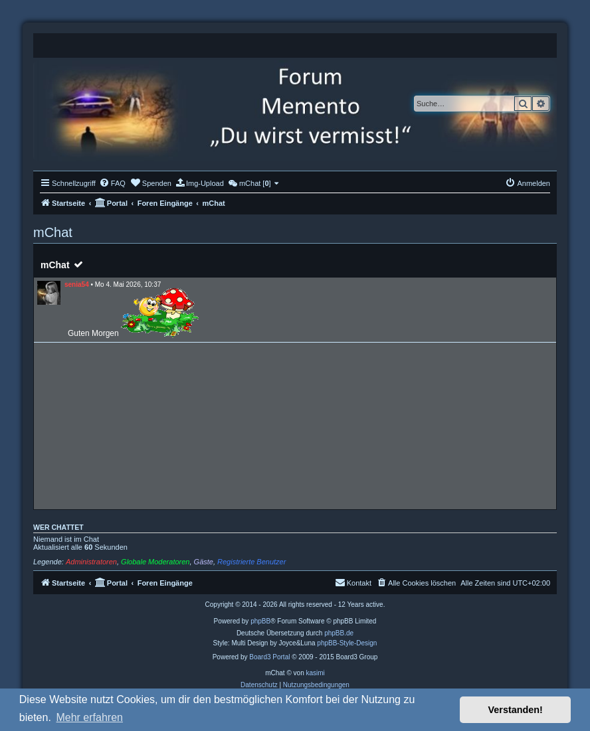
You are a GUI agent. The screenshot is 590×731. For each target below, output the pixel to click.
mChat (55, 265)
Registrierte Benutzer (251, 562)
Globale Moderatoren (155, 562)
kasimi (315, 673)
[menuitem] (112, 183)
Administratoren (91, 562)
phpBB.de (338, 633)
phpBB (260, 621)
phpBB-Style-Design (347, 643)
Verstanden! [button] (515, 709)
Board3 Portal (269, 657)
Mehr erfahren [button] (89, 717)
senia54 (76, 284)
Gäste (203, 562)
